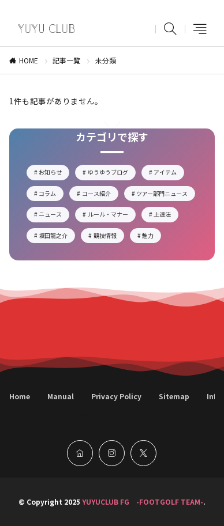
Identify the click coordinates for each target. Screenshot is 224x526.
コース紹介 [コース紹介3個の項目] (100, 194)
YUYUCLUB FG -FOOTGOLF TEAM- (142, 501)
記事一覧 (66, 60)
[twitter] (143, 453)
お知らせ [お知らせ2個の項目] (54, 173)
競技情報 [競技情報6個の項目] (109, 237)
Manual (60, 396)
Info (214, 396)
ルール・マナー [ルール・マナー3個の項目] (112, 215)
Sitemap (174, 396)
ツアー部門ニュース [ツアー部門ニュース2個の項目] (165, 194)
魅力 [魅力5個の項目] (151, 237)
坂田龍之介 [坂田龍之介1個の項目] (57, 237)
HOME (28, 60)
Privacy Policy (116, 396)
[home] (80, 453)
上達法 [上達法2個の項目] (166, 215)
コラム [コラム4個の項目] (51, 194)
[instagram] (112, 453)
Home (19, 396)
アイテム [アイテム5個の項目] (169, 173)
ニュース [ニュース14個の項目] (54, 215)
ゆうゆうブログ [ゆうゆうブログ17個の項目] (112, 173)
